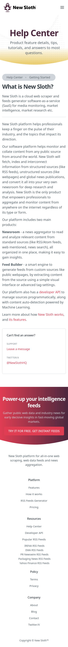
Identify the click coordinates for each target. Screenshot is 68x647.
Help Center (15, 77)
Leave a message (18, 349)
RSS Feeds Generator (34, 500)
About (34, 605)
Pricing (34, 507)
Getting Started (39, 77)
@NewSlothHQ (17, 363)
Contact (34, 618)
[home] (28, 7)
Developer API (34, 533)
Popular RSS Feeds (34, 539)
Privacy (33, 586)
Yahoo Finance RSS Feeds (35, 563)
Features (34, 487)
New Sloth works (50, 314)
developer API (50, 292)
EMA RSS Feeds (34, 550)
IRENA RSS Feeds (34, 545)
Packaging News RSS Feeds (34, 558)
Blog (34, 611)
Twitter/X (34, 624)
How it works (34, 494)
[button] (62, 7)
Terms (34, 579)
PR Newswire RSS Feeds (34, 554)
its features (17, 319)
